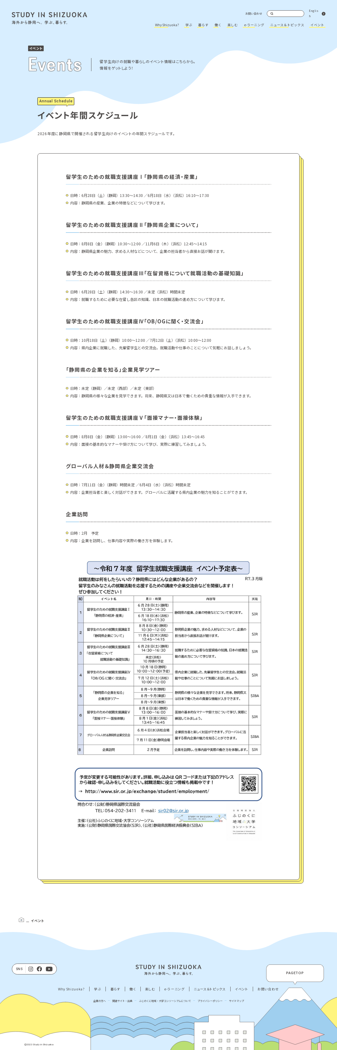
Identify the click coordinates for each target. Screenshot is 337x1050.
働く (218, 24)
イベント (317, 24)
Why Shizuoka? (167, 24)
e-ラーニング (254, 24)
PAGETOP (295, 973)
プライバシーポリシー (210, 1001)
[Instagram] (30, 969)
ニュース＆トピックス (287, 24)
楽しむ (232, 24)
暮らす (203, 24)
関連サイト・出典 (122, 1001)
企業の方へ (99, 1001)
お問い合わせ (253, 14)
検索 (272, 13)
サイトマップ (236, 1001)
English (313, 13)
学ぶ (188, 24)
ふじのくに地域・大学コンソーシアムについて (165, 1001)
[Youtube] (49, 969)
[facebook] (39, 969)
